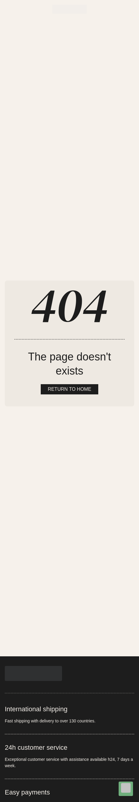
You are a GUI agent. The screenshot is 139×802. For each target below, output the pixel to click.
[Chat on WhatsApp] (126, 789)
